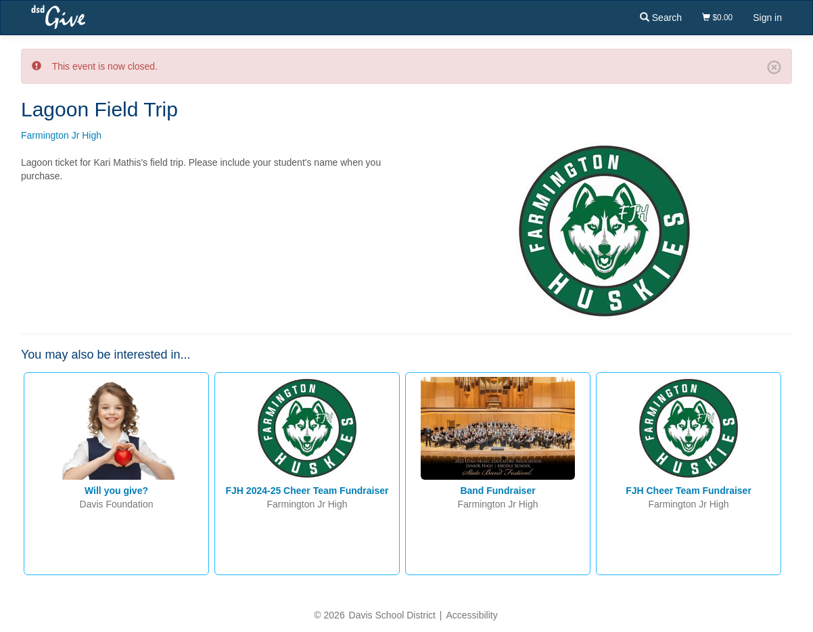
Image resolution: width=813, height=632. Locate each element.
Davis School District (392, 615)
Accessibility (471, 615)
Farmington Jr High (61, 135)
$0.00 (717, 17)
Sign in (767, 17)
